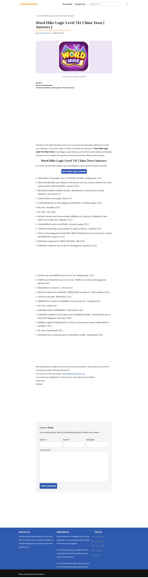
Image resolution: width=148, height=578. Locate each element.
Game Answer (44, 33)
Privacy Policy (99, 547)
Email (66, 440)
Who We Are (99, 537)
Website (90, 440)
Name (43, 440)
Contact (97, 556)
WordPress (40, 575)
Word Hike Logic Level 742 (74, 374)
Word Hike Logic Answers (74, 171)
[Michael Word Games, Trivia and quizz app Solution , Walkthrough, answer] (28, 4)
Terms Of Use (99, 542)
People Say (80, 4)
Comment (45, 450)
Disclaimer (98, 551)
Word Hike (67, 4)
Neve (21, 575)
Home (38, 16)
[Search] (107, 4)
